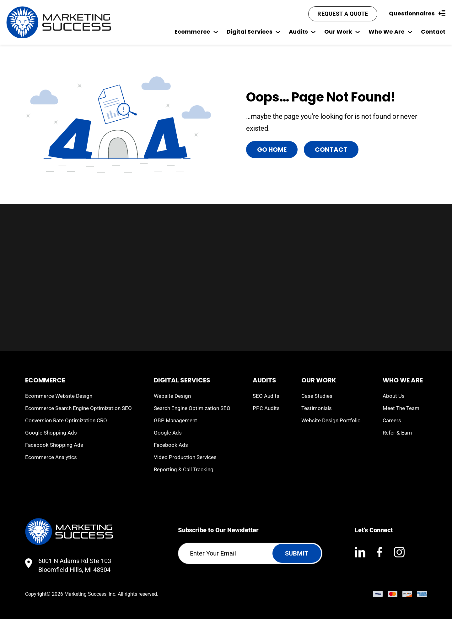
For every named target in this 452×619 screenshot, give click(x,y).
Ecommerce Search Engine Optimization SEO (78, 408)
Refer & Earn (397, 433)
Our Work (342, 32)
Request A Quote (342, 13)
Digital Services (253, 32)
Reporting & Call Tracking (183, 469)
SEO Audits (266, 396)
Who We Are (390, 32)
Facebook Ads (171, 445)
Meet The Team (401, 408)
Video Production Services (185, 457)
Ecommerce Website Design (58, 396)
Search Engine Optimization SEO (192, 408)
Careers (392, 420)
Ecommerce (196, 32)
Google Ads (168, 433)
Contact (433, 32)
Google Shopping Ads (51, 433)
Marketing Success (85, 594)
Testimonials (316, 408)
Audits (302, 32)
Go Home (272, 149)
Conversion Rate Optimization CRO (66, 420)
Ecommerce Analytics (51, 457)
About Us (394, 396)
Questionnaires (417, 13)
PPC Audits (266, 408)
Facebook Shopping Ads (54, 445)
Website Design (172, 396)
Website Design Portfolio (331, 420)
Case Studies (316, 396)
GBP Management (175, 420)
